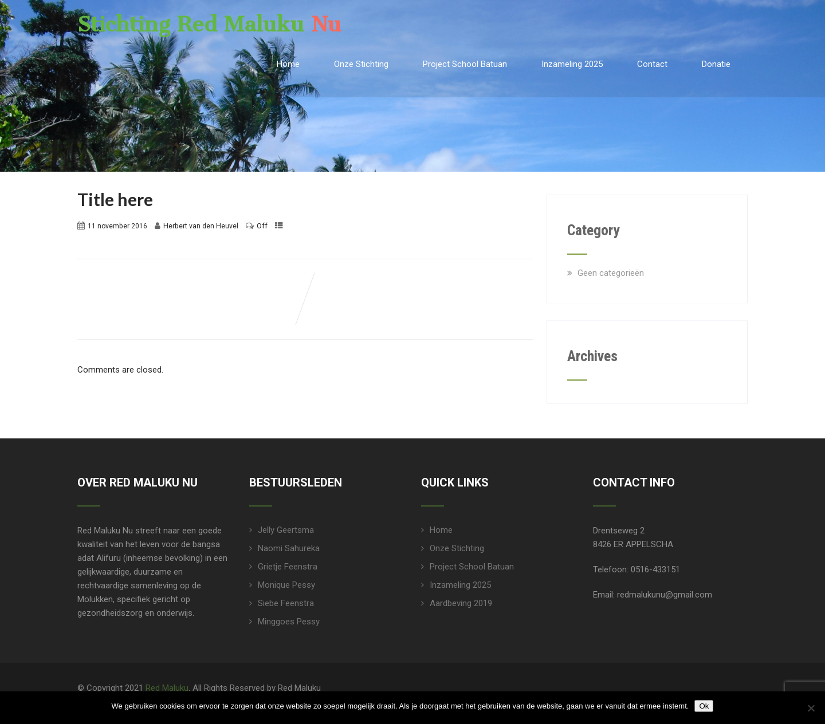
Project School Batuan (465, 64)
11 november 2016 (117, 226)
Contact (652, 64)
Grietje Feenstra (287, 566)
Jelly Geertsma (286, 530)
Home (288, 64)
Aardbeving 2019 (461, 603)
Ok (704, 706)
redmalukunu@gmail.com (664, 595)
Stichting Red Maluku (209, 24)
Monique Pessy (286, 585)
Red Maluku (167, 688)
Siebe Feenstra (286, 603)
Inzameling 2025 (572, 64)
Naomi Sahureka (289, 548)
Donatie (716, 64)
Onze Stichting (361, 64)
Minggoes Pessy (289, 621)
